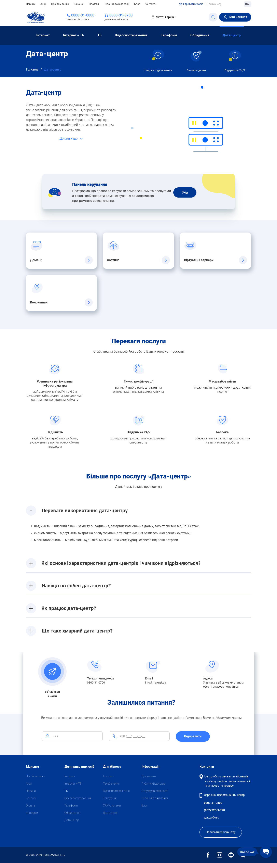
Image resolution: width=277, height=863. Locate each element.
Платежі (94, 3)
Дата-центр (232, 35)
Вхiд (185, 192)
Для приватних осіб (191, 3)
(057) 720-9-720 (214, 810)
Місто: (163, 17)
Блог (137, 3)
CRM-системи (112, 805)
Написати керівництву (221, 832)
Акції (43, 3)
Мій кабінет (235, 17)
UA (247, 3)
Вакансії (79, 3)
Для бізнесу (214, 3)
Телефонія (169, 35)
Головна (32, 69)
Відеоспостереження (131, 35)
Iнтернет (43, 35)
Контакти (150, 3)
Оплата (30, 805)
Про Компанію (60, 3)
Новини (31, 3)
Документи (149, 776)
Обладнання (199, 35)
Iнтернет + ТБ (73, 35)
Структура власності (155, 790)
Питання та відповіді (116, 3)
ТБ (99, 35)
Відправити (193, 736)
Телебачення (111, 783)
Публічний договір (153, 783)
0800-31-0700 (121, 15)
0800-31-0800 (82, 15)
